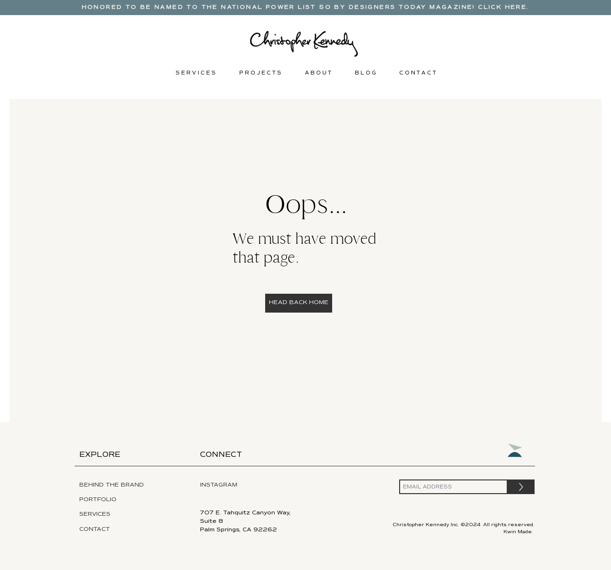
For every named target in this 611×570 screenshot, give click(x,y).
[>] (521, 486)
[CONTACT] (101, 529)
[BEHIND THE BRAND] (120, 485)
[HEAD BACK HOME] (298, 303)
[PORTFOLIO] (119, 499)
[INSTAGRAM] (241, 485)
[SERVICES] (121, 514)
